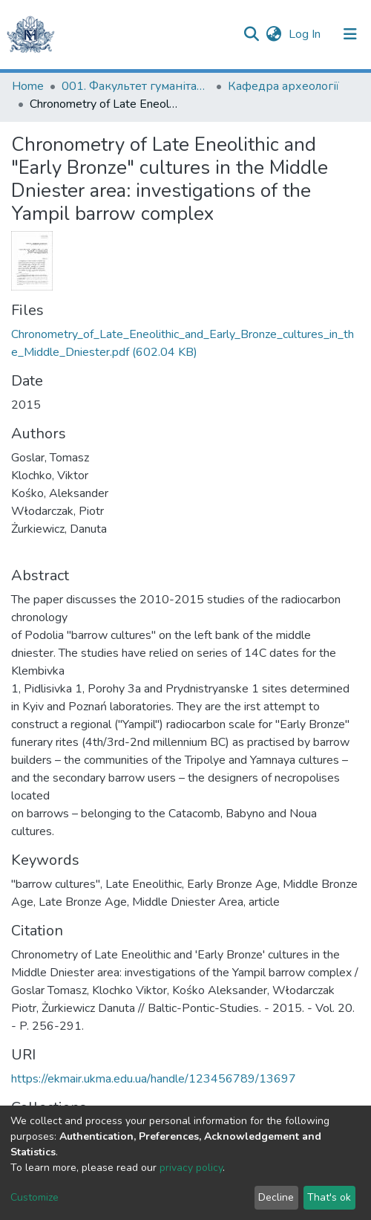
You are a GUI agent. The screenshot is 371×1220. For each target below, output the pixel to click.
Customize (34, 1197)
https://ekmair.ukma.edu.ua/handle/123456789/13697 (153, 1079)
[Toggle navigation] (350, 34)
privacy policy (191, 1168)
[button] (273, 34)
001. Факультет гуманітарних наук (136, 86)
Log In (306, 34)
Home (28, 86)
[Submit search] (251, 34)
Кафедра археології (283, 86)
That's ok (329, 1197)
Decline (276, 1197)
